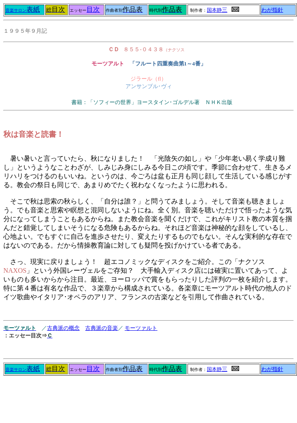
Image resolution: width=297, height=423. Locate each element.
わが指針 (272, 10)
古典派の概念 (63, 328)
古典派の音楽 (101, 328)
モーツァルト (141, 328)
